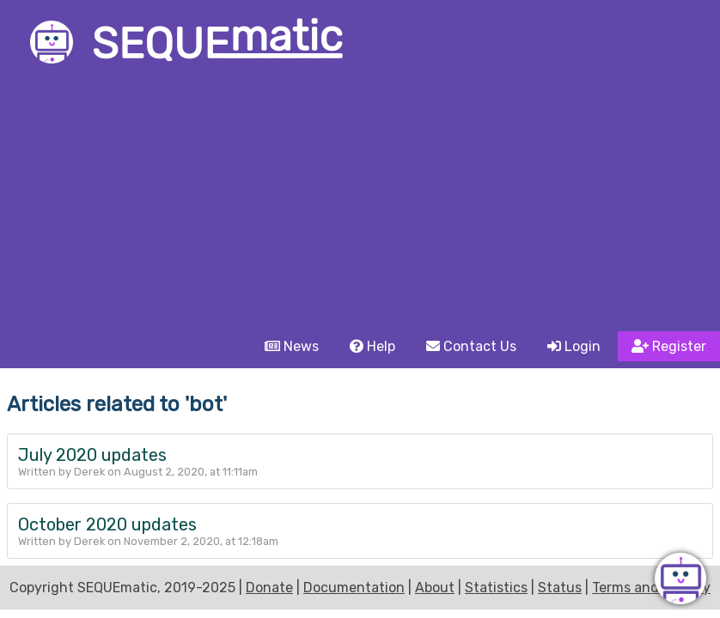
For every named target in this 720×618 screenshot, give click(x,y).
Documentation (354, 587)
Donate (269, 587)
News (292, 346)
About (435, 587)
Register (669, 346)
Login (574, 346)
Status (560, 587)
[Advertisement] (360, 202)
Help (372, 346)
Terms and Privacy (651, 587)
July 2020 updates (92, 455)
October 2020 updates (107, 524)
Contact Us (471, 346)
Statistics (496, 587)
